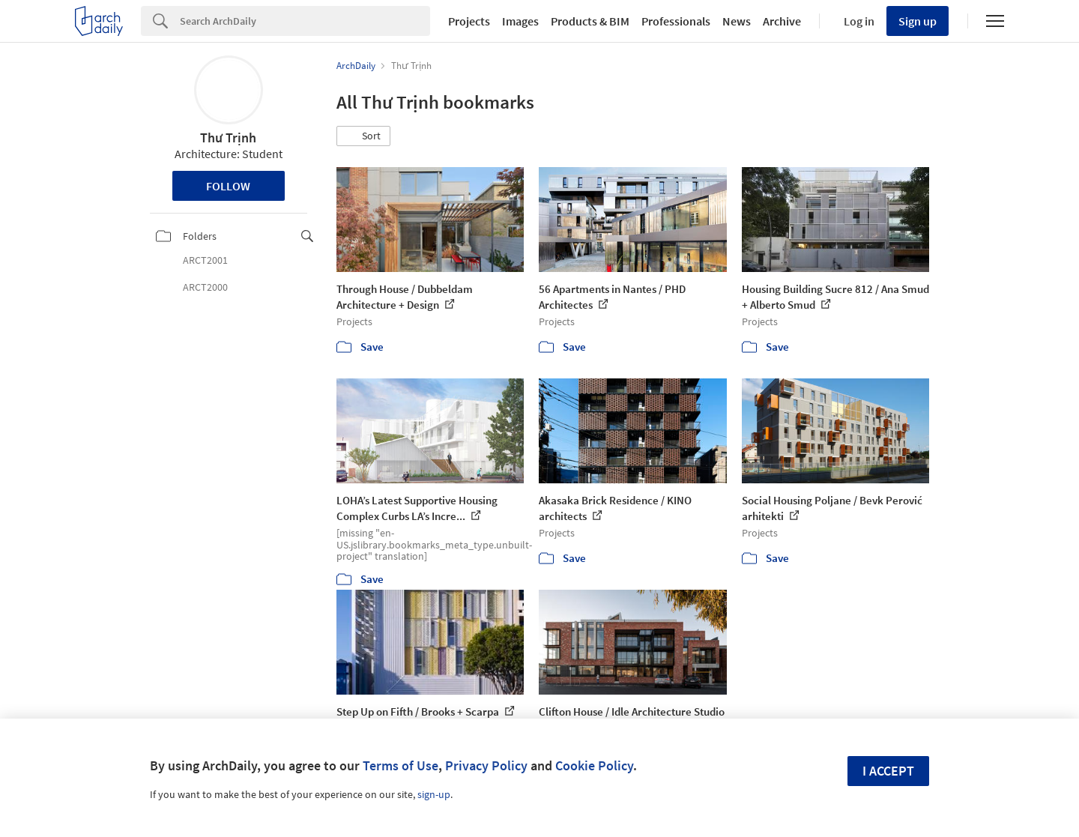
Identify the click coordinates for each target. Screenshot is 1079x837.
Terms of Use (400, 765)
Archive (782, 21)
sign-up (433, 794)
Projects (469, 21)
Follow (228, 185)
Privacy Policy (486, 765)
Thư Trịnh (228, 137)
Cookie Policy (594, 765)
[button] (363, 136)
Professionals (675, 21)
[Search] (305, 21)
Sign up (917, 20)
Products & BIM (590, 21)
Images (520, 21)
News (736, 21)
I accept (888, 770)
